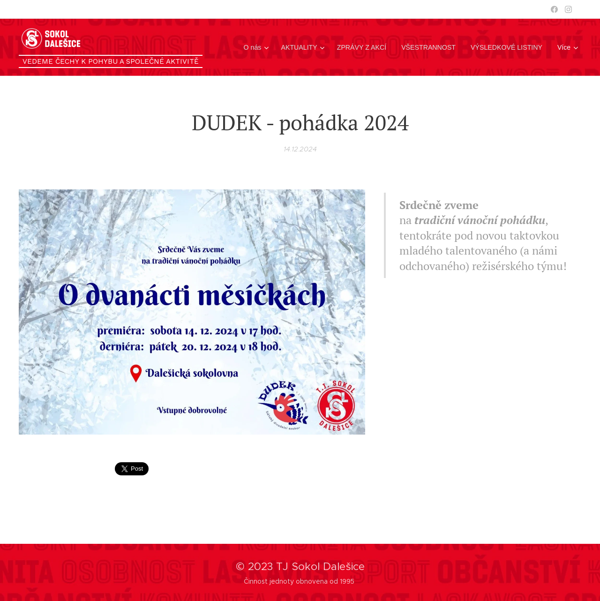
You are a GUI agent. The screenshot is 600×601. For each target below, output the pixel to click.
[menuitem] (260, 47)
